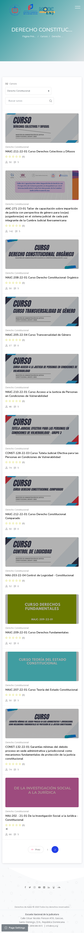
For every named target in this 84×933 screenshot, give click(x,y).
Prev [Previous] (36, 849)
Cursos (44, 36)
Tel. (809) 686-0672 (34, 925)
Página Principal (30, 36)
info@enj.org (52, 925)
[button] (5, 927)
